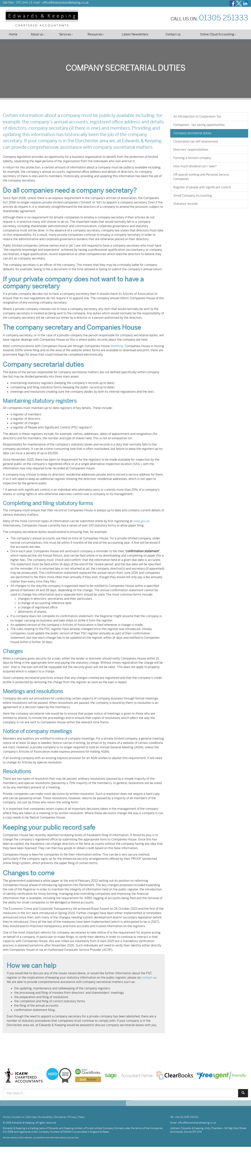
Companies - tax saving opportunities (199, 125)
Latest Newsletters (135, 34)
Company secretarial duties (192, 133)
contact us (148, 978)
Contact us (173, 34)
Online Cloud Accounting (218, 34)
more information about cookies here (61, 1137)
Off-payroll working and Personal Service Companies (201, 177)
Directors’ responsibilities (190, 150)
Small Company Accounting (192, 196)
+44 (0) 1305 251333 (187, 1117)
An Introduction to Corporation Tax (197, 116)
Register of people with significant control (202, 187)
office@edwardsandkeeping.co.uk (65, 3)
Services (66, 34)
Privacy (72, 1117)
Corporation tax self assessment (195, 141)
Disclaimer (60, 1117)
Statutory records (185, 204)
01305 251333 (223, 18)
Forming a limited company (192, 158)
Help (81, 1117)
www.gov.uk (141, 521)
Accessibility (45, 1117)
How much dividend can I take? (195, 166)
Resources (96, 34)
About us (38, 34)
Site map (31, 1117)
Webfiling (116, 346)
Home (13, 34)
